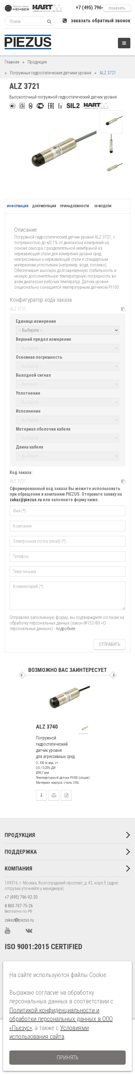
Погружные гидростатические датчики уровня (50, 72)
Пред (22, 675)
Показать (117, 8)
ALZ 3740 (47, 726)
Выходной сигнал (33, 375)
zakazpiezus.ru (19, 920)
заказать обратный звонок (96, 21)
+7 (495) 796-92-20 (21, 897)
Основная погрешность (39, 357)
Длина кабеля (29, 447)
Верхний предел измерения (43, 339)
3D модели (102, 206)
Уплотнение (28, 393)
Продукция (37, 61)
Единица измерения (36, 321)
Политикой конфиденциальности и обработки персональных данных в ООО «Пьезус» (61, 1019)
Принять (67, 1057)
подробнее (65, 628)
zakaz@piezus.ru (26, 499)
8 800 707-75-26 (19, 905)
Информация (18, 206)
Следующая (113, 675)
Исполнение (28, 411)
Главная (12, 61)
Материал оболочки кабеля (43, 429)
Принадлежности (74, 206)
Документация (44, 206)
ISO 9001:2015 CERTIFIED (43, 946)
